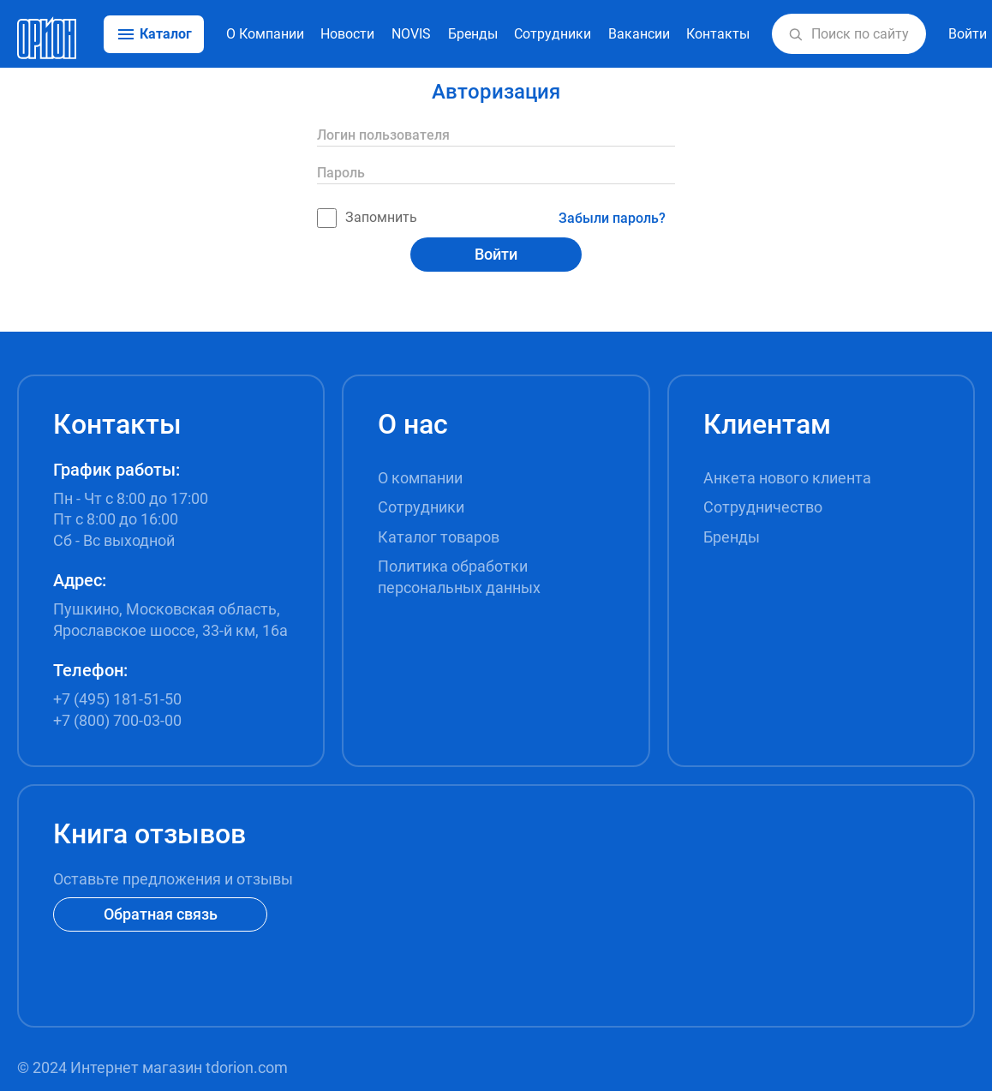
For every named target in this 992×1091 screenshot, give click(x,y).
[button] (796, 34)
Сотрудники (552, 34)
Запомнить (367, 218)
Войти (496, 254)
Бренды (473, 34)
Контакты (718, 34)
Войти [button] (967, 34)
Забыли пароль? (612, 218)
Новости (347, 34)
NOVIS (411, 34)
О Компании (265, 34)
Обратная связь (161, 914)
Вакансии (639, 34)
